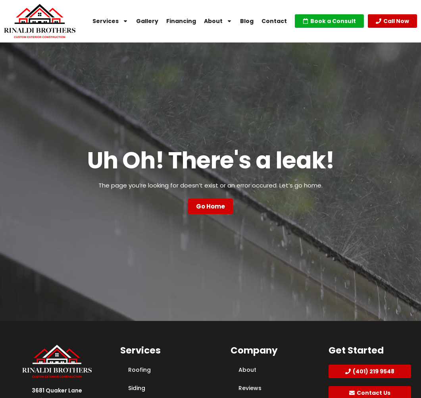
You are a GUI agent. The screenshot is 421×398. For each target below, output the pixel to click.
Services (110, 21)
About (218, 21)
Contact (274, 21)
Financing (181, 21)
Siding (136, 388)
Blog (247, 21)
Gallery (147, 21)
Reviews (249, 388)
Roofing (139, 370)
